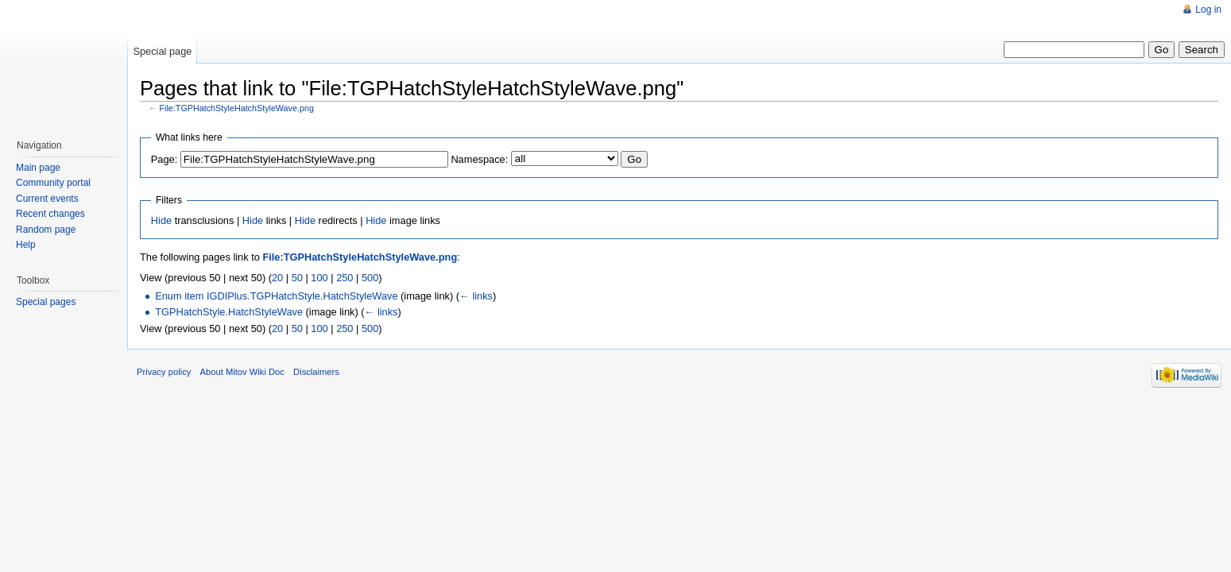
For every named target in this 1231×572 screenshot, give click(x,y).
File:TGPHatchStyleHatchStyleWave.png (237, 108)
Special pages (45, 301)
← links (476, 296)
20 (277, 278)
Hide (161, 220)
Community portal (53, 182)
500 (370, 278)
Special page (162, 51)
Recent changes (50, 213)
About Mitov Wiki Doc (242, 372)
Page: (164, 159)
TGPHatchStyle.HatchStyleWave (229, 312)
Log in (1208, 9)
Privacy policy (164, 372)
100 (319, 278)
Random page (45, 229)
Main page (38, 167)
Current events (47, 198)
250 (344, 278)
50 (297, 278)
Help (26, 244)
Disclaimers (316, 372)
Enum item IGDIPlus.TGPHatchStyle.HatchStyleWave (276, 296)
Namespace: (479, 159)
